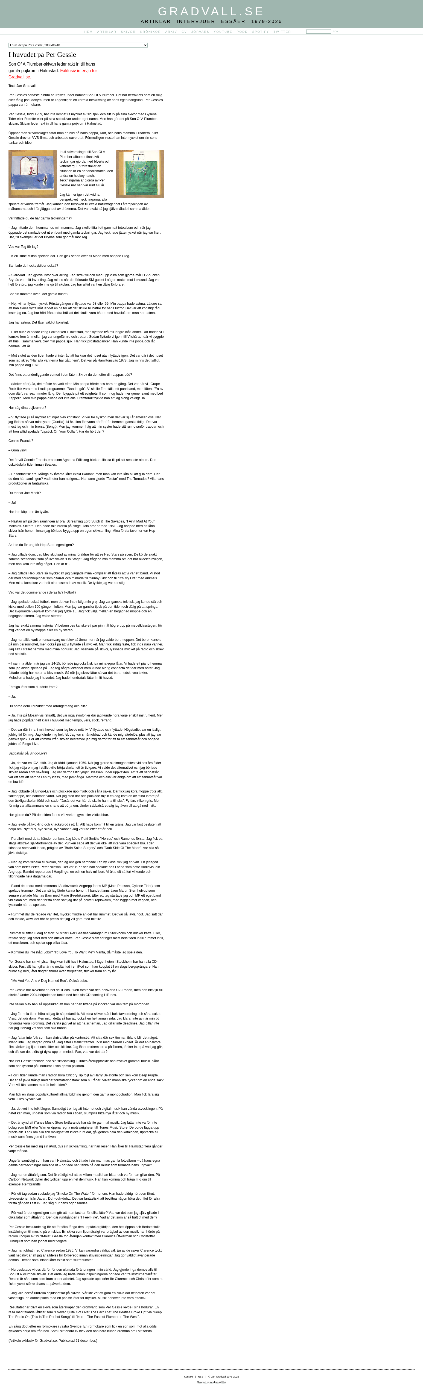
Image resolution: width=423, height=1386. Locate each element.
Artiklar (106, 31)
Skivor (128, 31)
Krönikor (150, 31)
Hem (88, 31)
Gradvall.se (211, 11)
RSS (200, 1376)
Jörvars (200, 31)
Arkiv (171, 31)
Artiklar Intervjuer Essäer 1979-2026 (211, 21)
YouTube (223, 31)
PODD (242, 31)
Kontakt (188, 1376)
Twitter (282, 31)
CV (184, 31)
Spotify (260, 31)
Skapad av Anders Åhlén (211, 1382)
